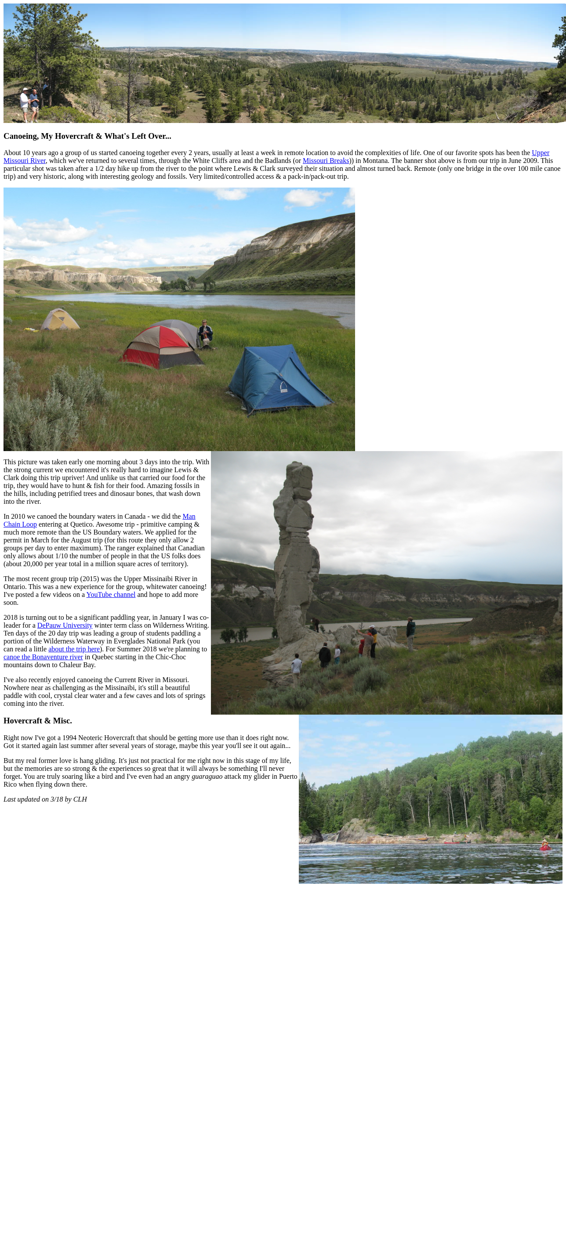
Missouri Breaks (326, 160)
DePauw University (65, 625)
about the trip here (74, 649)
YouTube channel (110, 594)
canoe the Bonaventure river (43, 657)
